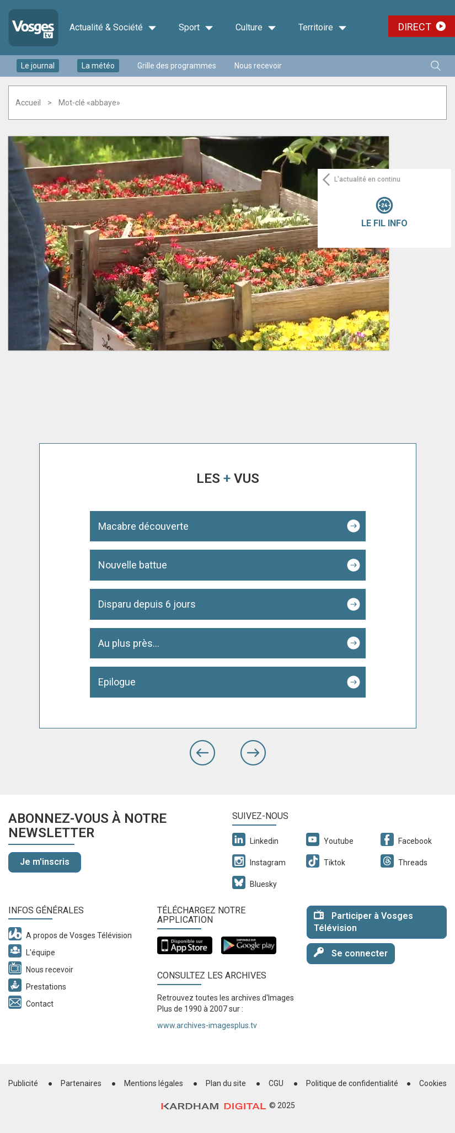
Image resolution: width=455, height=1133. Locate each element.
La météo (98, 65)
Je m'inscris (44, 862)
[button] (202, 753)
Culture (255, 28)
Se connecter (351, 953)
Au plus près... (128, 643)
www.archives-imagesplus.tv (207, 1025)
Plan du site (226, 1083)
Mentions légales (153, 1083)
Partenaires (81, 1083)
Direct (414, 27)
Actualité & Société (113, 28)
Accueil (28, 102)
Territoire (322, 28)
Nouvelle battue (132, 565)
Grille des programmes (176, 65)
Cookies (433, 1083)
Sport (196, 28)
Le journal (38, 65)
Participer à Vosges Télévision (363, 921)
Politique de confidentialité (352, 1083)
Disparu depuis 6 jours (147, 604)
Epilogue (117, 682)
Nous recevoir (258, 65)
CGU (276, 1083)
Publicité (23, 1083)
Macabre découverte (143, 526)
